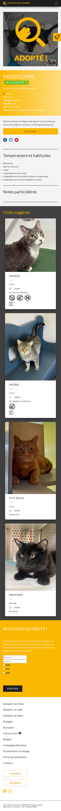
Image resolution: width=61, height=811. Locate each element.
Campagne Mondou (14, 745)
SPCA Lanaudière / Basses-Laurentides (28, 110)
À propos (8, 727)
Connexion (15, 773)
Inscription (15, 782)
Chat (7, 669)
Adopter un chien (13, 703)
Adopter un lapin (13, 715)
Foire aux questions (15, 756)
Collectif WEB (31, 807)
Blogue (7, 739)
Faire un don (12, 733)
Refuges (8, 721)
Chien (7, 665)
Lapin (7, 673)
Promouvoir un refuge (16, 751)
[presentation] (23, 680)
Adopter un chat (12, 709)
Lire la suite (30, 131)
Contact (8, 762)
